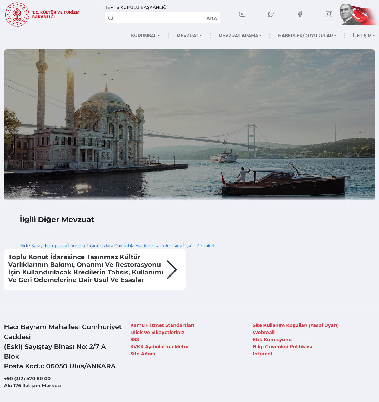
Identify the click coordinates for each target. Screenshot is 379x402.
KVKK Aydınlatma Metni (159, 347)
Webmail (264, 332)
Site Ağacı (142, 354)
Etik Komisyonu (272, 340)
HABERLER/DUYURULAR (305, 35)
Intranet (263, 354)
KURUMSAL (144, 35)
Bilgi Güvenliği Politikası (282, 347)
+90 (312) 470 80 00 (27, 378)
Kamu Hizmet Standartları (162, 325)
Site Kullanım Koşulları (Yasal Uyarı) (296, 325)
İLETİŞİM (362, 35)
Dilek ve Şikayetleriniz (157, 332)
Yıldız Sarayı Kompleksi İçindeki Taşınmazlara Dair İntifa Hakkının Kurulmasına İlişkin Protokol (117, 245)
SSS (134, 340)
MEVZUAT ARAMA (238, 35)
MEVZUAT (187, 35)
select (211, 18)
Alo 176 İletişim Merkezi (32, 386)
